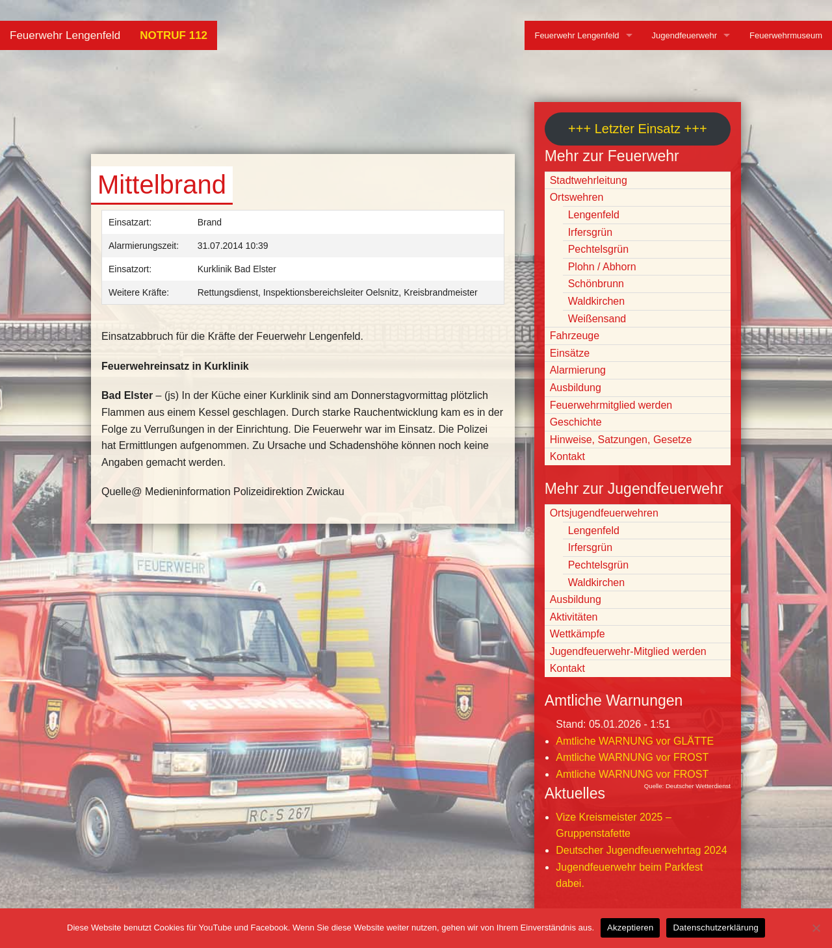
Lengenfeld (593, 214)
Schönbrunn (596, 283)
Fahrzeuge (575, 335)
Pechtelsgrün (598, 249)
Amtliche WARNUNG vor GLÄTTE (635, 741)
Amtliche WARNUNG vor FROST (632, 757)
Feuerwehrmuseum (785, 35)
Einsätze (570, 353)
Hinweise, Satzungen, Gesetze (621, 439)
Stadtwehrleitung (588, 180)
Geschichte (576, 422)
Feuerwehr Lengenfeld (65, 35)
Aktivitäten (574, 616)
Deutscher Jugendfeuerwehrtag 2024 (641, 850)
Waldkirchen (596, 301)
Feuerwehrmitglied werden (611, 405)
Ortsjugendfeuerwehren (604, 513)
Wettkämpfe (577, 633)
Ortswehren (577, 197)
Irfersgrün (590, 232)
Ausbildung (575, 387)
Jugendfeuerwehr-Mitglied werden (628, 651)
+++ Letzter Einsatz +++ (637, 129)
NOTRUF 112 (173, 35)
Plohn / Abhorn (602, 266)
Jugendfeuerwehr (684, 35)
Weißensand (597, 318)
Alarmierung (578, 370)
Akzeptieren (630, 927)
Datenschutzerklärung (715, 927)
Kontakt (567, 456)
